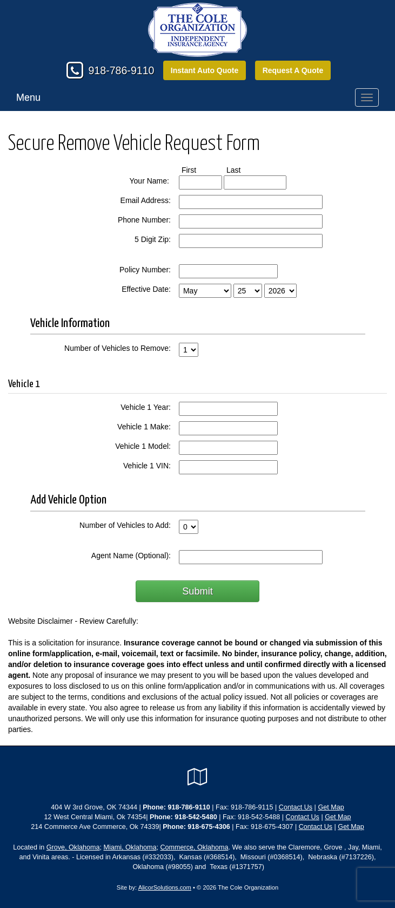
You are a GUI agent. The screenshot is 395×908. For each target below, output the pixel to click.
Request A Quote (293, 70)
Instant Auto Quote (204, 70)
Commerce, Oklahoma (194, 847)
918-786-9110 (121, 70)
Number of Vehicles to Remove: (117, 348)
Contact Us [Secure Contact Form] (295, 807)
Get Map (331, 807)
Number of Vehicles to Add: (125, 525)
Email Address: (145, 200)
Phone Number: (144, 219)
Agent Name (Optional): (131, 555)
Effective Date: (146, 289)
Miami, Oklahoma (129, 847)
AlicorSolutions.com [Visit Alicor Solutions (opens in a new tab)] (164, 887)
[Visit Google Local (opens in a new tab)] (197, 777)
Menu (28, 97)
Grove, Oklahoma (73, 847)
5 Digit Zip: (153, 239)
